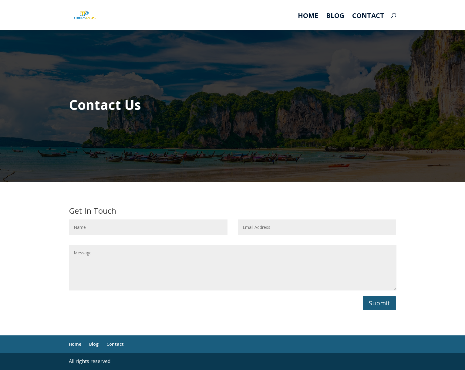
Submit (379, 303)
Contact (368, 16)
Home (308, 16)
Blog (335, 16)
